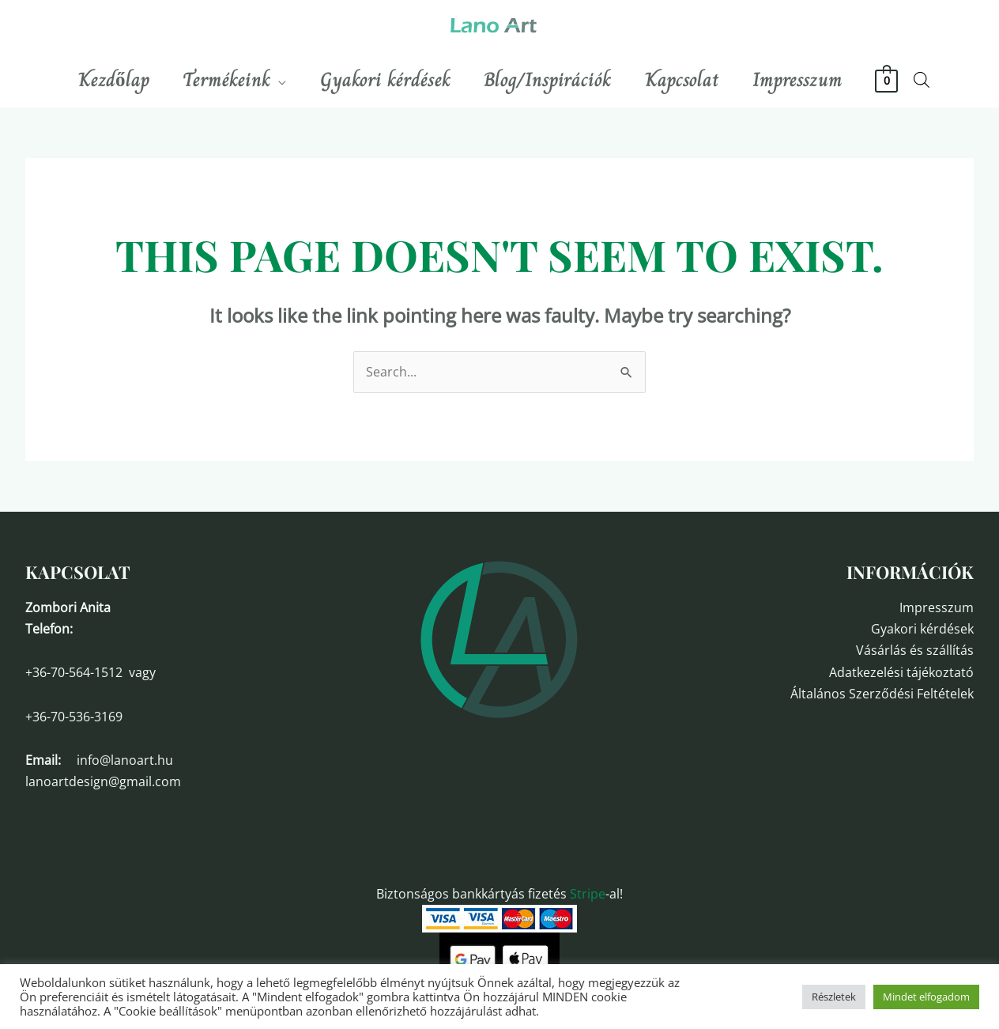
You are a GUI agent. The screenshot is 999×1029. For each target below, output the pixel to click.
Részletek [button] (834, 996)
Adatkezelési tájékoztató (901, 672)
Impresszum (936, 607)
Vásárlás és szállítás (915, 650)
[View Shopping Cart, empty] (904, 80)
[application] (269, 80)
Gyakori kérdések (922, 628)
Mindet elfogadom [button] (926, 996)
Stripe (587, 893)
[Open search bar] (940, 79)
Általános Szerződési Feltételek (882, 693)
